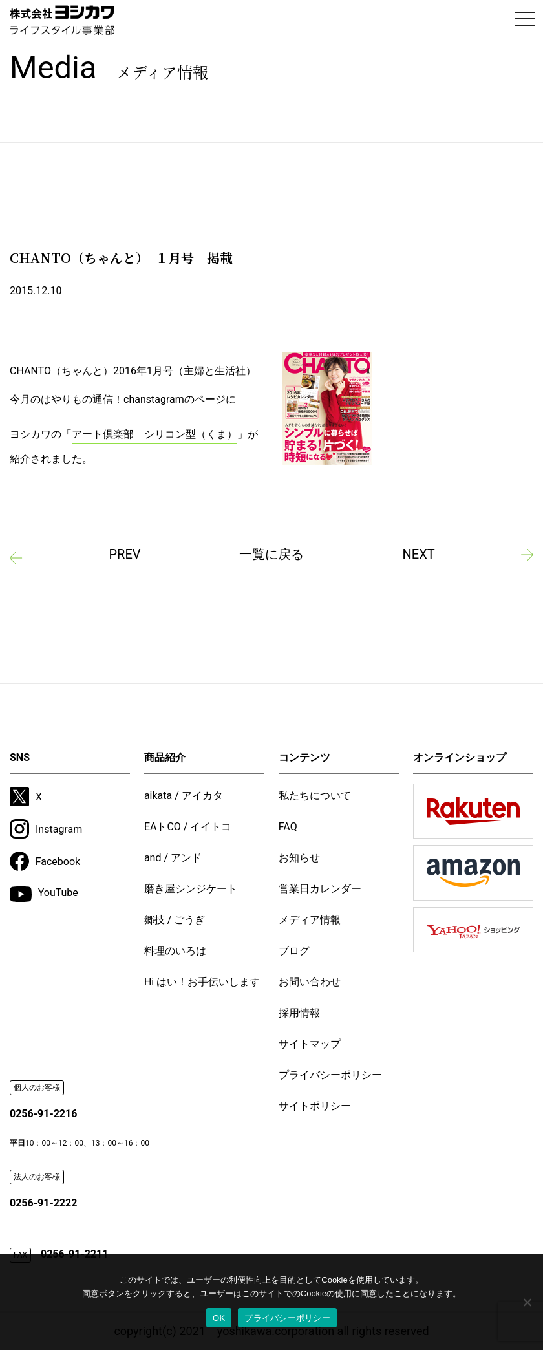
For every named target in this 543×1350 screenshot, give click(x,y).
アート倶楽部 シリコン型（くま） (154, 434)
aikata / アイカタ (183, 795)
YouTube (44, 894)
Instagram (46, 829)
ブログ (294, 951)
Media (109, 67)
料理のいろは (175, 951)
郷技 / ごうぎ (175, 920)
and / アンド (173, 858)
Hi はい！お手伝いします (202, 982)
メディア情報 (310, 920)
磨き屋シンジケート (190, 889)
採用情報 (299, 1013)
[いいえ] (526, 1302)
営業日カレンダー (320, 889)
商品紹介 (165, 757)
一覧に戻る (271, 554)
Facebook (45, 861)
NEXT (419, 554)
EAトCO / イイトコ (188, 826)
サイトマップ (310, 1044)
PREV (124, 554)
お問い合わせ (310, 982)
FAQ (288, 826)
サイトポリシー (315, 1106)
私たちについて (315, 795)
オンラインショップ (459, 757)
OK (219, 1318)
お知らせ (299, 858)
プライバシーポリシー (330, 1075)
